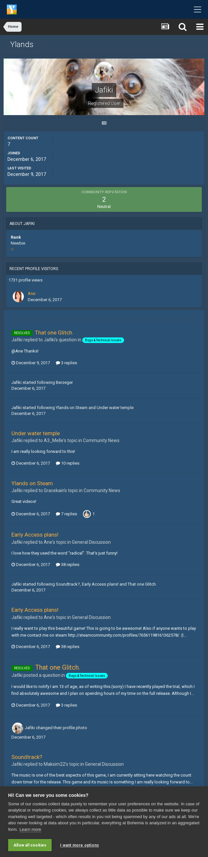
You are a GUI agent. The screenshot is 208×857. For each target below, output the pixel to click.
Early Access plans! (34, 534)
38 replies (67, 564)
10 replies (67, 463)
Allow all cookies (29, 845)
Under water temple (115, 407)
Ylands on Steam (72, 407)
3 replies (66, 362)
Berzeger (64, 382)
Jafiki (16, 382)
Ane (31, 293)
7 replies (66, 513)
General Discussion (91, 542)
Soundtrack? (68, 584)
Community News (101, 440)
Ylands (22, 44)
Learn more (30, 829)
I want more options (79, 845)
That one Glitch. (54, 332)
